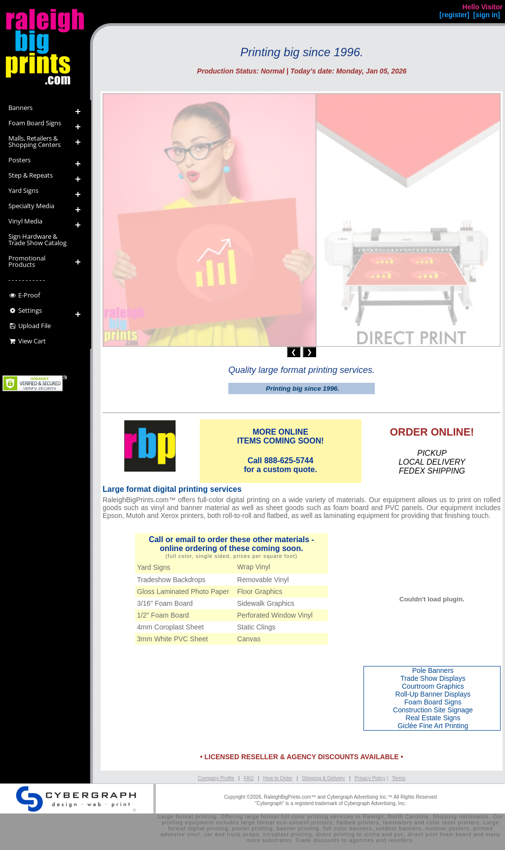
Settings (25, 310)
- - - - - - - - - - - (26, 279)
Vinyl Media (25, 221)
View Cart (27, 340)
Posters (19, 159)
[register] (454, 15)
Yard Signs (23, 190)
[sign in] (486, 15)
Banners (20, 107)
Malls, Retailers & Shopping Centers (34, 141)
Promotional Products (26, 261)
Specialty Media (31, 205)
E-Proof (24, 295)
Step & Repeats (30, 175)
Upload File (29, 325)
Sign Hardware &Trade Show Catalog (37, 239)
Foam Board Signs (34, 122)
